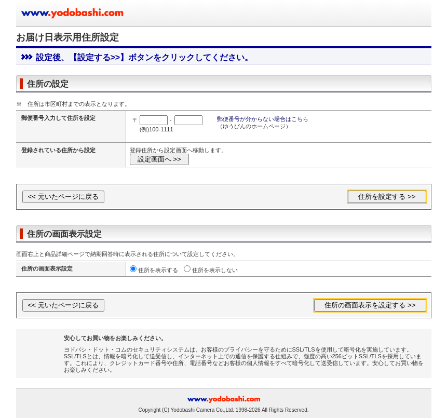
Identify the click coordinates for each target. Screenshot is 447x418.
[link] (43, 350)
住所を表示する (158, 270)
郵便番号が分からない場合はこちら (262, 119)
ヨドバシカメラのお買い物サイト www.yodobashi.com (73, 13)
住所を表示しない (215, 270)
